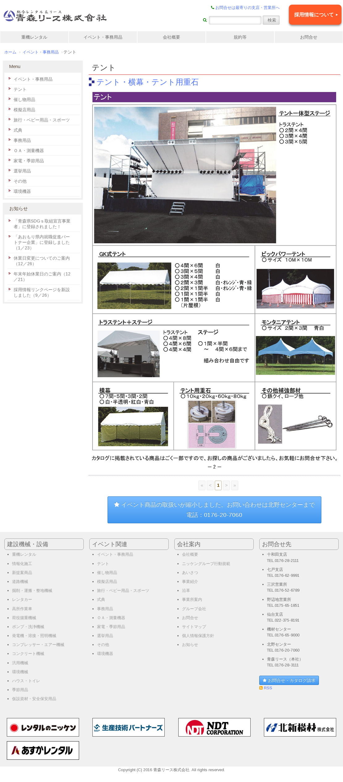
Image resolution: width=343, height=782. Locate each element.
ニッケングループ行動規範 (206, 563)
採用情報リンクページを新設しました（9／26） (42, 292)
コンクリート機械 (28, 653)
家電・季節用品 (29, 160)
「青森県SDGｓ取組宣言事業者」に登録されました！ (42, 224)
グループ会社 (194, 608)
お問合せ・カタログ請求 (289, 680)
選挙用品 (22, 170)
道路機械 (20, 581)
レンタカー (22, 599)
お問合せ (308, 37)
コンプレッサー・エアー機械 (38, 644)
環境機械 (20, 671)
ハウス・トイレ (26, 680)
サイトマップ (194, 626)
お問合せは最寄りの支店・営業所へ (247, 7)
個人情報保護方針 (198, 635)
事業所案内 (192, 599)
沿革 (186, 590)
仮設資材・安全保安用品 (34, 698)
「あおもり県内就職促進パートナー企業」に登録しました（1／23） (42, 242)
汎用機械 (20, 663)
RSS (267, 688)
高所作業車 (22, 608)
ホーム (10, 52)
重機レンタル (34, 37)
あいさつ (190, 572)
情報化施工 (22, 563)
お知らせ (190, 644)
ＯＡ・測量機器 (29, 150)
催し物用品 (24, 99)
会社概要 (171, 37)
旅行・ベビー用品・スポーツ (42, 119)
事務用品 (22, 140)
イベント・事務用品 (102, 37)
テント (20, 89)
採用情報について (314, 14)
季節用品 (20, 689)
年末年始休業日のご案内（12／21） (42, 276)
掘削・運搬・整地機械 (32, 590)
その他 (20, 181)
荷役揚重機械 (24, 617)
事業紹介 (190, 581)
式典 (18, 130)
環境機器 (22, 191)
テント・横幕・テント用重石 (147, 82)
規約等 (240, 37)
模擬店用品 (24, 109)
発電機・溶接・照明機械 (34, 635)
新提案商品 (22, 572)
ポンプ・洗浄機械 (28, 626)
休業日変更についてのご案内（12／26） (42, 261)
